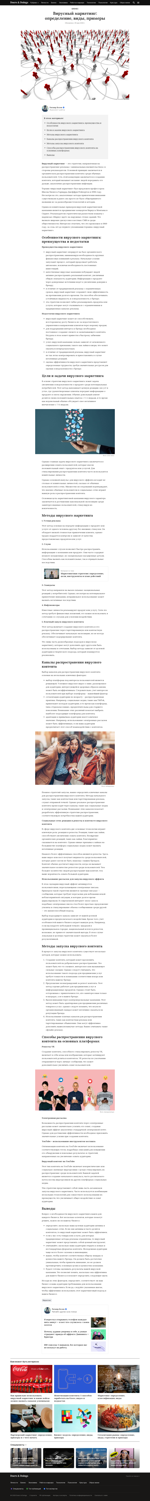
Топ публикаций (33, 1489)
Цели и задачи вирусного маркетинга (66, 130)
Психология (103, 3)
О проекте (33, 1495)
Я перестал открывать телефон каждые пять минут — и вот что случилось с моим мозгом (66, 1322)
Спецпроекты (16, 1489)
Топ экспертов (50, 1489)
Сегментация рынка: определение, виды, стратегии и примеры (116, 1436)
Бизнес (54, 3)
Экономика (63, 3)
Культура (113, 3)
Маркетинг (47, 1300)
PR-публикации (44, 1495)
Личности (44, 3)
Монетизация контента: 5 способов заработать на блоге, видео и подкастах (73, 1398)
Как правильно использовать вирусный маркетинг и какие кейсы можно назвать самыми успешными (30, 1398)
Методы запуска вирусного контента (65, 143)
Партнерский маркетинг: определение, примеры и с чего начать (31, 1436)
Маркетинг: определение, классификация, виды (111, 1397)
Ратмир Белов (57, 107)
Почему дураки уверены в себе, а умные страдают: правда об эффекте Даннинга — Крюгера (66, 1334)
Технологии (91, 3)
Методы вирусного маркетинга (62, 134)
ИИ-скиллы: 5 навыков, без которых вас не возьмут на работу (65, 1346)
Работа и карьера (77, 3)
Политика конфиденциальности (80, 1495)
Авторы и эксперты (60, 1495)
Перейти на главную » (133, 1476)
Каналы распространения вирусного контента (70, 139)
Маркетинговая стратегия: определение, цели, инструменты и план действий (82, 574)
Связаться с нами (101, 1495)
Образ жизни (125, 3)
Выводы (51, 155)
